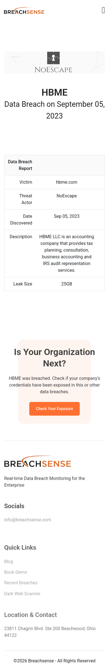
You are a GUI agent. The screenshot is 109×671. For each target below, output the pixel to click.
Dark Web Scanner (22, 594)
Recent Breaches (21, 584)
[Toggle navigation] (103, 10)
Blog (8, 562)
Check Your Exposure (54, 409)
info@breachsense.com (27, 520)
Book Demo (15, 573)
